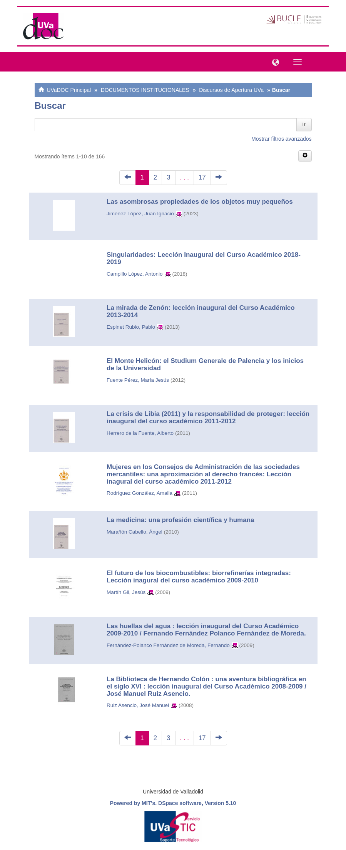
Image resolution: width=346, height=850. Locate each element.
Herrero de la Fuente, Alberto (140, 433)
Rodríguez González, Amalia (139, 493)
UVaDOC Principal (69, 90)
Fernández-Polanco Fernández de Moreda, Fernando (168, 645)
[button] (273, 61)
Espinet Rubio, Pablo (131, 327)
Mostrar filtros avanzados (281, 139)
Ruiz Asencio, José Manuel (138, 705)
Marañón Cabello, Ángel (134, 532)
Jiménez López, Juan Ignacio (140, 213)
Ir (304, 124)
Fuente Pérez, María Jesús (138, 380)
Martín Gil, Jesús (126, 592)
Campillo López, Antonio (135, 274)
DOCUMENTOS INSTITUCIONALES (145, 90)
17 (202, 177)
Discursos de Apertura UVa (231, 90)
